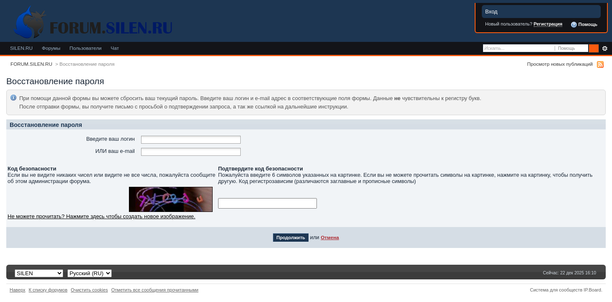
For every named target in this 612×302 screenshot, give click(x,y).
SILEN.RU (21, 48)
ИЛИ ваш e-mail (115, 151)
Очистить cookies (89, 289)
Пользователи (85, 48)
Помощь (584, 24)
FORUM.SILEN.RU (31, 64)
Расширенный (604, 48)
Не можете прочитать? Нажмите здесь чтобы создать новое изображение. (101, 216)
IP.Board (592, 289)
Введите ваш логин (110, 139)
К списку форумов (48, 289)
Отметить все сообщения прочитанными (154, 289)
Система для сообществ (556, 289)
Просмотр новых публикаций (560, 64)
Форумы (51, 48)
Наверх (18, 289)
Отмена (330, 237)
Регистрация (548, 23)
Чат (115, 48)
